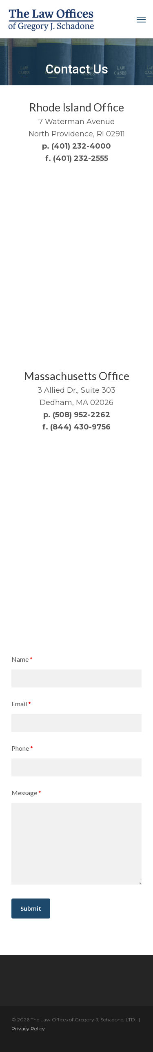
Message (26, 792)
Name (22, 659)
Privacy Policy (28, 1028)
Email (21, 703)
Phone (22, 748)
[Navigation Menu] (141, 19)
